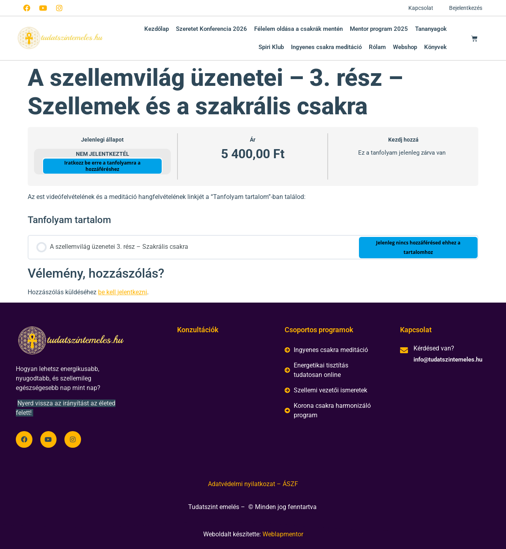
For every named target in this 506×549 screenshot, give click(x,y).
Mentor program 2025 (379, 28)
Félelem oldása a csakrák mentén (298, 28)
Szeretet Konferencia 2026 (211, 28)
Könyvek (435, 47)
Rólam (377, 47)
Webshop (405, 47)
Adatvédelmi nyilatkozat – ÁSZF (253, 484)
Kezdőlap (156, 28)
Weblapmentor (282, 534)
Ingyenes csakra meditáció (326, 47)
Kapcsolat (420, 8)
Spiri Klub (271, 47)
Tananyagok (431, 28)
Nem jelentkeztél (102, 154)
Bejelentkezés (465, 8)
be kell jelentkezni (122, 292)
